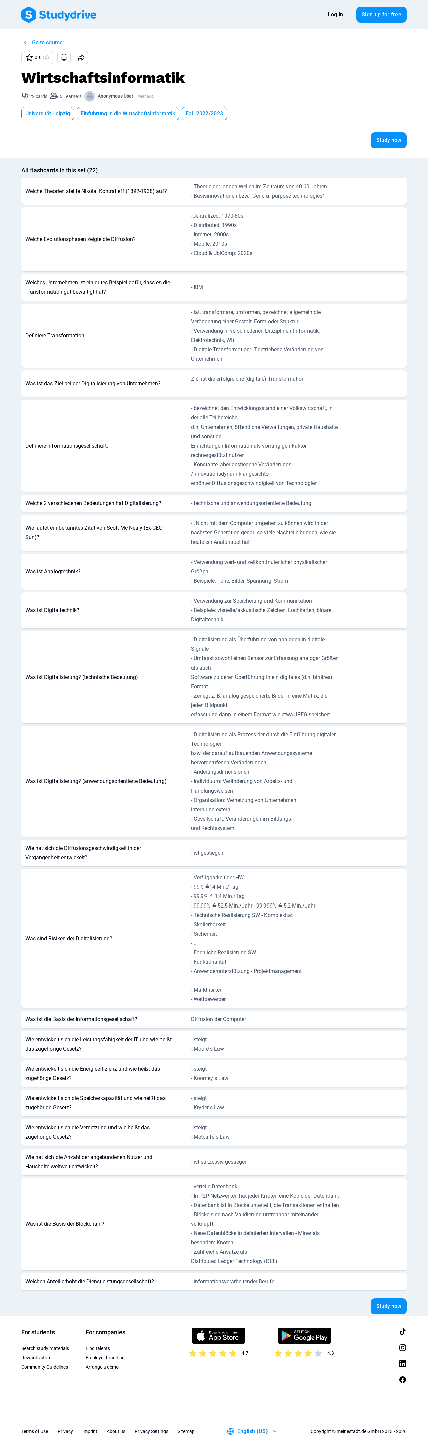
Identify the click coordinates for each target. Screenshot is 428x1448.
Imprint (89, 1431)
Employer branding (105, 1357)
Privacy (65, 1431)
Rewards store (36, 1357)
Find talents (98, 1348)
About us (116, 1431)
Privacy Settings (151, 1431)
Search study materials (45, 1348)
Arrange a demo (102, 1367)
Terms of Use (34, 1431)
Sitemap (186, 1431)
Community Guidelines (44, 1367)
